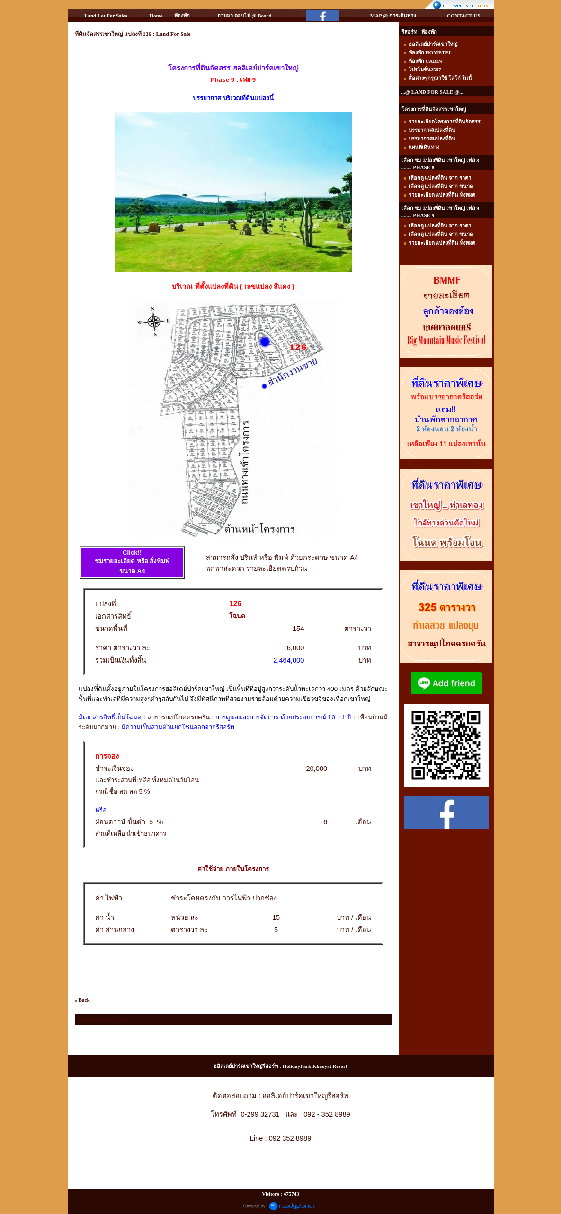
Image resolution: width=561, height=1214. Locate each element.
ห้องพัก (182, 15)
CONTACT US (464, 15)
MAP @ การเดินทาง (393, 15)
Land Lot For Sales (105, 15)
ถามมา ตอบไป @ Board (244, 15)
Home (155, 15)
